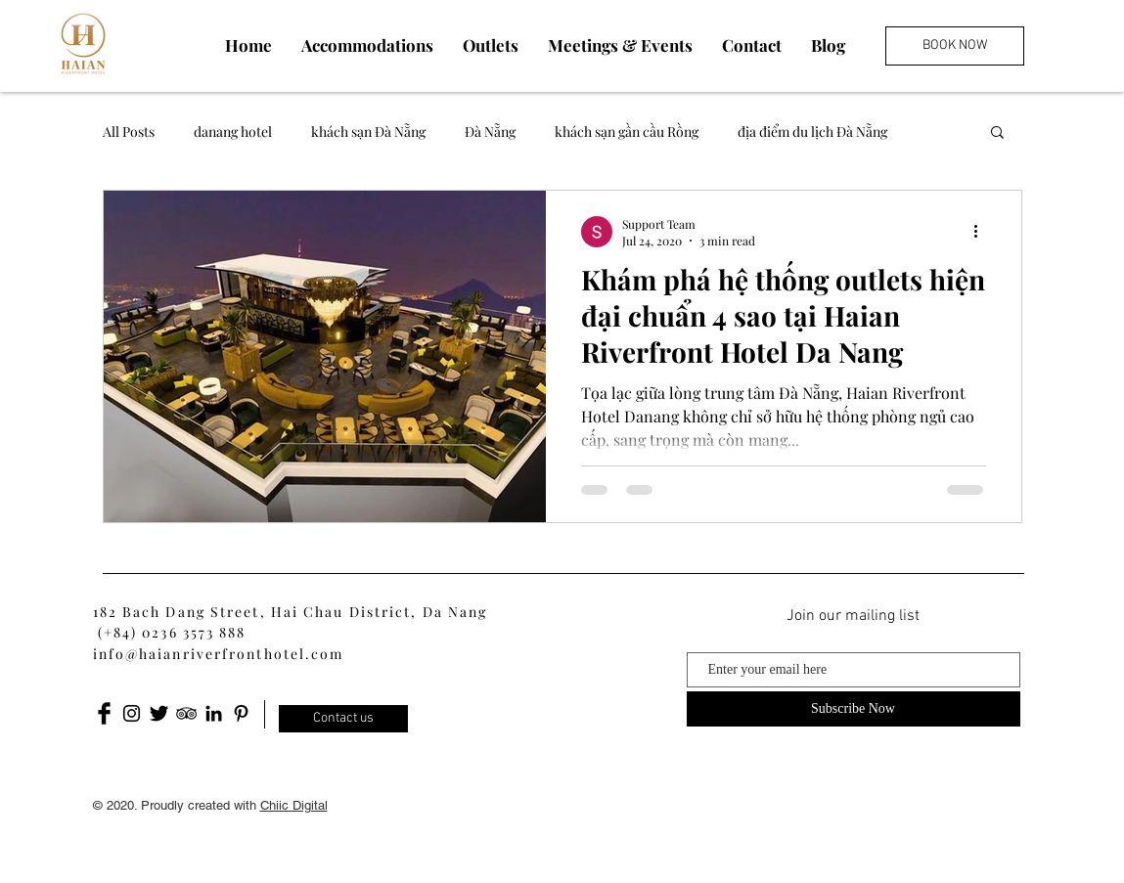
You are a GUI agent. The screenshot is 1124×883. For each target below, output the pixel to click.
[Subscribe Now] (853, 709)
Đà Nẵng (490, 131)
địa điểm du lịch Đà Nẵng (812, 131)
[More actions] (983, 231)
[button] (997, 133)
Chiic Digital (294, 805)
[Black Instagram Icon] (131, 713)
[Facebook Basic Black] (104, 713)
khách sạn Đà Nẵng (368, 131)
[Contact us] (343, 718)
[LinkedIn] (213, 713)
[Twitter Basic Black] (159, 713)
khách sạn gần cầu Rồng (626, 131)
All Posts (129, 131)
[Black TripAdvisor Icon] (186, 713)
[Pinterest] (241, 713)
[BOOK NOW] (954, 46)
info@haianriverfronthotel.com (218, 653)
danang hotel (233, 131)
